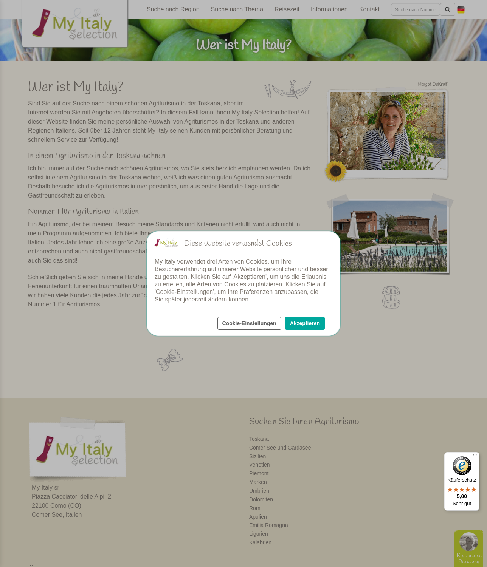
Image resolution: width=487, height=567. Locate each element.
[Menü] (474, 456)
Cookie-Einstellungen (249, 323)
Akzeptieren (305, 323)
